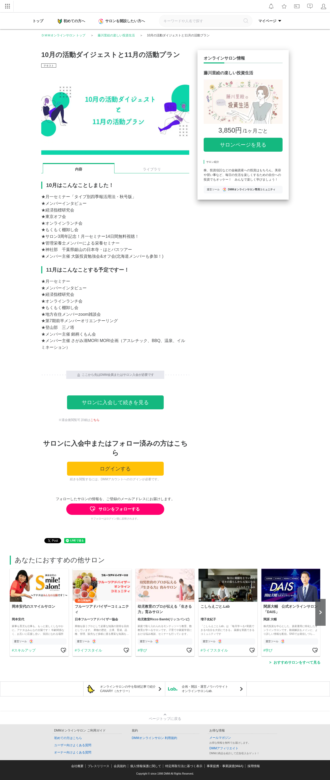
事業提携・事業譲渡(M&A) (225, 766)
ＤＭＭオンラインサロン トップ (63, 35)
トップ (37, 21)
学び (143, 650)
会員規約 (120, 766)
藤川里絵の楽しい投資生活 (116, 35)
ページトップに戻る (165, 719)
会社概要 (77, 766)
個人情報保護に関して (145, 766)
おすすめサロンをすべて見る (297, 662)
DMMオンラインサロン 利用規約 (154, 738)
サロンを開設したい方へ (122, 21)
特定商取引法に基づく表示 (183, 766)
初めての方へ (71, 21)
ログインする (115, 469)
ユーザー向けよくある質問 (72, 745)
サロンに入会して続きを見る (115, 402)
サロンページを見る (243, 145)
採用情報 (254, 766)
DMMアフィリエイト (223, 748)
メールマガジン (220, 738)
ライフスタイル (89, 650)
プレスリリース (98, 766)
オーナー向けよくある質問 (72, 752)
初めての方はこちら (68, 738)
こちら (95, 420)
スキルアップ (24, 650)
